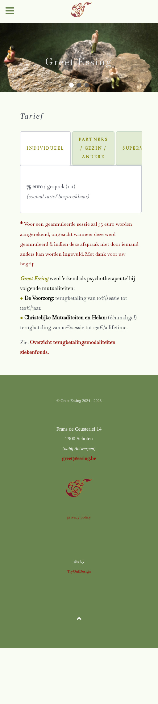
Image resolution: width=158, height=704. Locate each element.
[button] (71, 85)
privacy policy (79, 517)
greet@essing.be (79, 458)
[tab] (45, 148)
